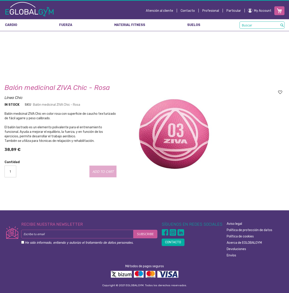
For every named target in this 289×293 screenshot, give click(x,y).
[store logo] (29, 9)
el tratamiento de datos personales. (107, 243)
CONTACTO (173, 242)
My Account (262, 11)
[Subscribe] (145, 234)
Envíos (231, 255)
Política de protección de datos (249, 230)
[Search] (282, 25)
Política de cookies (240, 236)
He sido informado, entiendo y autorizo (79, 243)
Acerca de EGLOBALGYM (244, 243)
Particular (233, 11)
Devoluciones (236, 249)
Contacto (188, 11)
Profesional (210, 11)
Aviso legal (234, 224)
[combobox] (262, 25)
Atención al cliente (159, 11)
